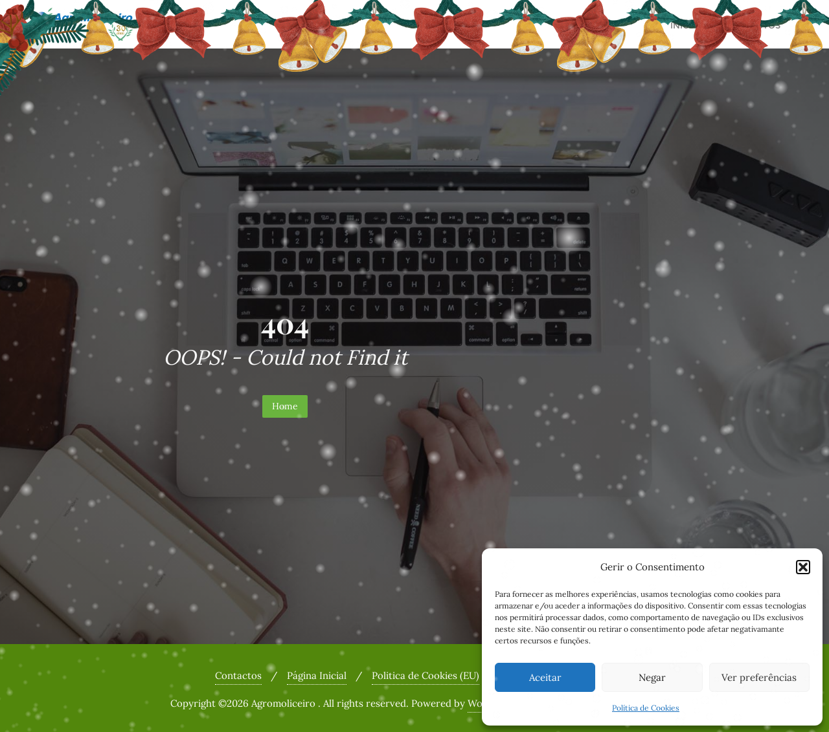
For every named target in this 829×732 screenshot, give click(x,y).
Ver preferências (759, 677)
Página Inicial (316, 675)
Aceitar (545, 677)
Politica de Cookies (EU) (425, 675)
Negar (652, 677)
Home (285, 406)
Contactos (238, 675)
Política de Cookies (645, 708)
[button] (803, 567)
